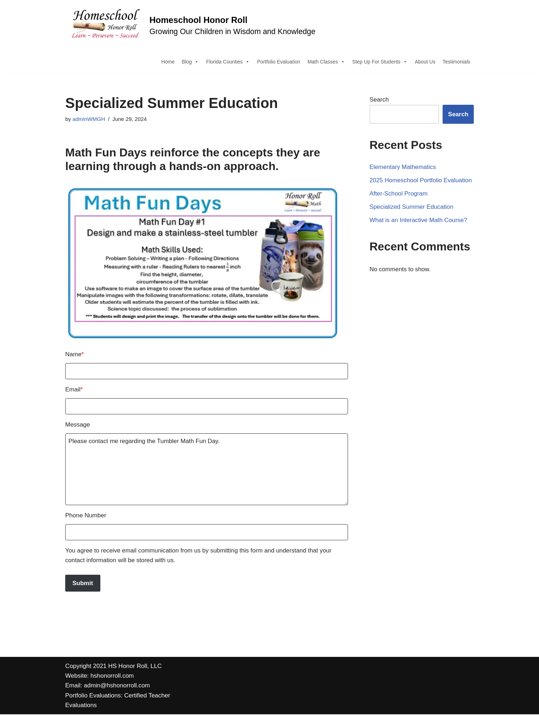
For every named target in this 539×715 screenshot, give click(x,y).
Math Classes (326, 62)
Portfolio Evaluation (278, 62)
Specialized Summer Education (411, 207)
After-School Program (398, 194)
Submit (82, 583)
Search (379, 100)
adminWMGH (88, 119)
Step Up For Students (380, 62)
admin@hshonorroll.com (117, 686)
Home (168, 62)
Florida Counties (228, 62)
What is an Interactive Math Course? (418, 220)
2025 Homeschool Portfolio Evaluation (421, 181)
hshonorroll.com (112, 676)
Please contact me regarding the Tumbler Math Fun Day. (206, 469)
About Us (425, 62)
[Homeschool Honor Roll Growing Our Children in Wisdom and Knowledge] (190, 24)
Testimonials (456, 62)
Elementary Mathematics (403, 167)
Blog (190, 62)
